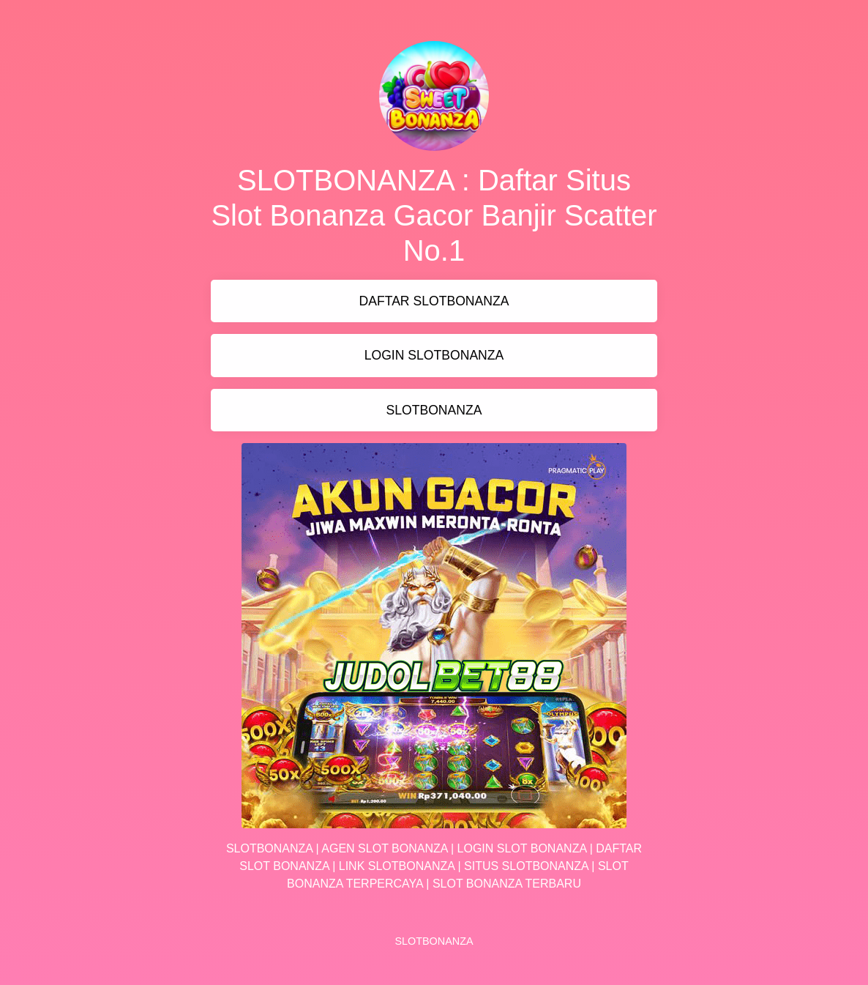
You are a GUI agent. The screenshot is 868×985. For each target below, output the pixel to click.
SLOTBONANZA (434, 410)
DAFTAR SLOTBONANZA (434, 301)
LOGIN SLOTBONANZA (434, 355)
